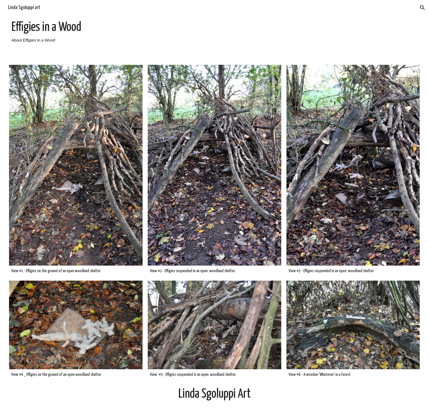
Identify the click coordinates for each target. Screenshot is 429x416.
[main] (214, 31)
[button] (422, 7)
